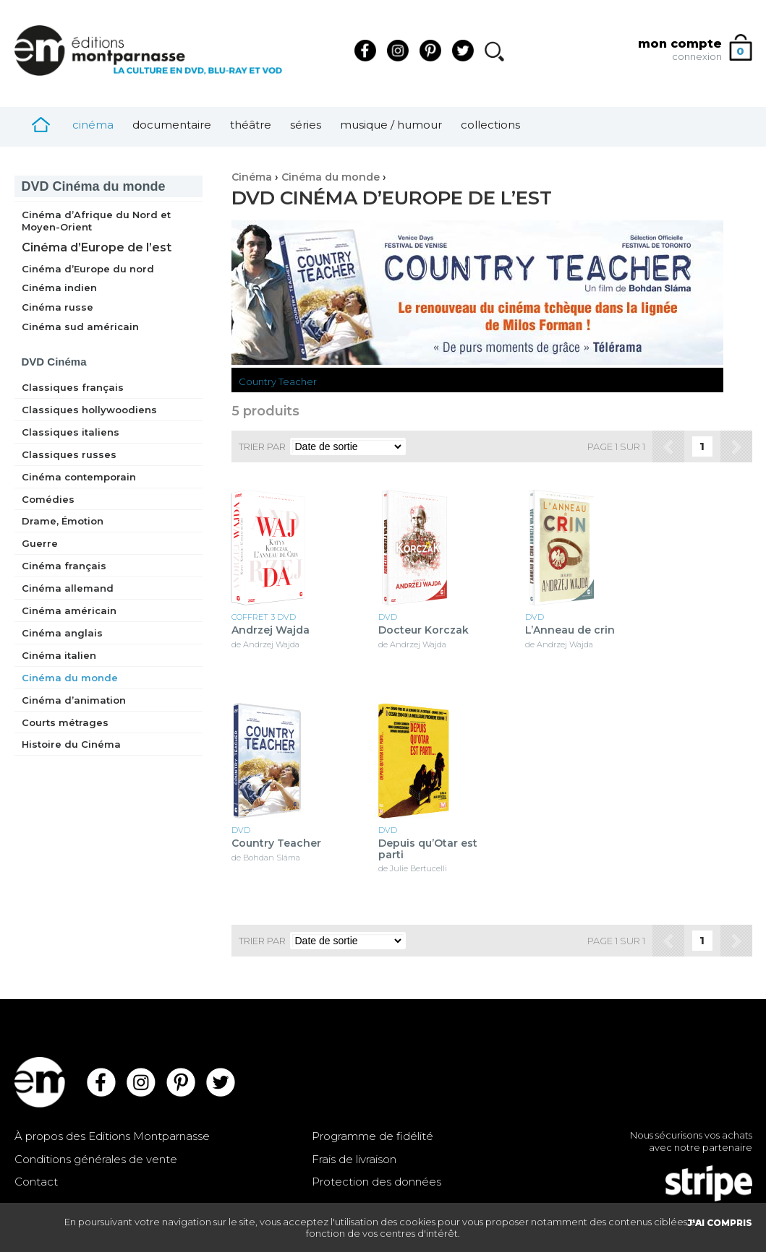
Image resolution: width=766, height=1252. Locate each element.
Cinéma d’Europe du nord (88, 269)
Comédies (48, 499)
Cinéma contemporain (79, 477)
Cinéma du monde (94, 186)
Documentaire (171, 124)
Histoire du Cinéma (71, 744)
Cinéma (93, 124)
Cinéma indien (59, 287)
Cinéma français (64, 565)
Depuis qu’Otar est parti (427, 849)
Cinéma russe (57, 307)
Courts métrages (65, 722)
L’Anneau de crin (570, 630)
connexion (697, 56)
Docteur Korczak (423, 630)
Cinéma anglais (62, 633)
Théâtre (250, 124)
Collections (490, 124)
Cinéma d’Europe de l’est (96, 247)
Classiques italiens (70, 432)
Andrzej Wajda (270, 630)
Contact (36, 1181)
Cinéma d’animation (74, 700)
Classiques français (73, 387)
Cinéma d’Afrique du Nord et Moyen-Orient (96, 221)
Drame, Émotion (62, 521)
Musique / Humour (391, 124)
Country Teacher (278, 381)
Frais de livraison (354, 1159)
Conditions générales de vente (95, 1159)
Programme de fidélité (372, 1136)
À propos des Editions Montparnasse (112, 1136)
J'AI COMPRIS (719, 1222)
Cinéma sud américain (80, 326)
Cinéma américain (69, 610)
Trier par (262, 446)
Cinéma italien (59, 655)
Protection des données (376, 1181)
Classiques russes (69, 454)
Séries (305, 124)
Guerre (40, 543)
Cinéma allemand (68, 588)
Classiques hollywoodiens (89, 409)
